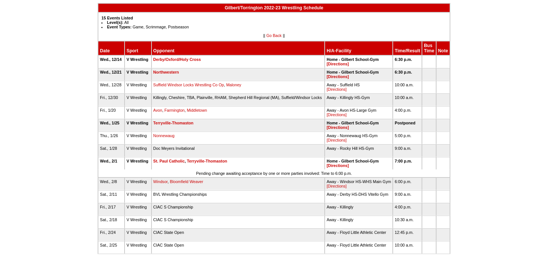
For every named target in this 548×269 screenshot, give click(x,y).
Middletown (197, 110)
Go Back (274, 35)
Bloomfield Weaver (186, 181)
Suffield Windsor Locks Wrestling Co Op (188, 85)
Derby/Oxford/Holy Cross (177, 59)
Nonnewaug (164, 135)
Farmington (175, 110)
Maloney (233, 85)
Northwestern (166, 72)
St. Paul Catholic (169, 161)
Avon (157, 110)
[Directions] (338, 64)
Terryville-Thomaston (173, 123)
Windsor (160, 181)
